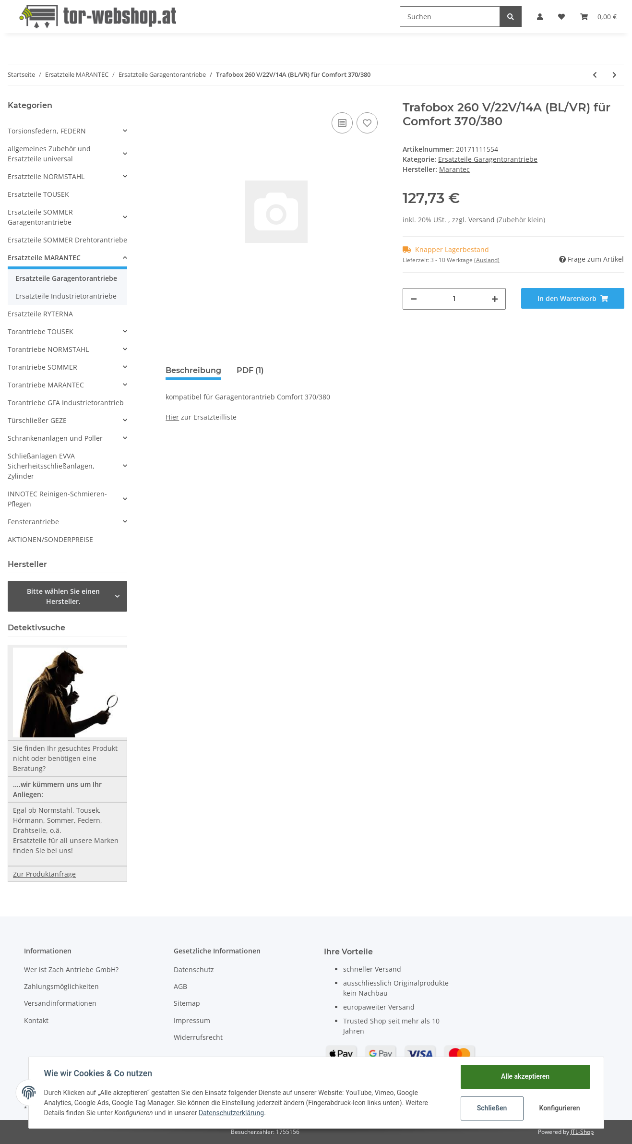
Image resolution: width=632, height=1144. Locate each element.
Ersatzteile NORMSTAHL (46, 176)
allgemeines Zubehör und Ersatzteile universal (49, 153)
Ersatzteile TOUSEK (38, 194)
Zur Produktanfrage (44, 874)
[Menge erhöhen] (494, 299)
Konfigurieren (559, 1108)
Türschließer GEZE (37, 420)
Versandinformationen (60, 1003)
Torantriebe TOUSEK (40, 331)
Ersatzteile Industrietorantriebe (66, 296)
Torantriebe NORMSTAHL (48, 349)
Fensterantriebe (33, 521)
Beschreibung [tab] (193, 370)
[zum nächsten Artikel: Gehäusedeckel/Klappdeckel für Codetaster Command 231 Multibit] (614, 74)
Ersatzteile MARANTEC (44, 257)
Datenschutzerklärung (231, 1113)
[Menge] (454, 299)
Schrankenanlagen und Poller (55, 438)
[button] (539, 16)
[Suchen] (450, 16)
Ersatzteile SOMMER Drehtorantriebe (67, 239)
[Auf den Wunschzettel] (367, 122)
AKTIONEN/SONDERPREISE (50, 539)
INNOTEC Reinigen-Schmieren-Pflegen (57, 498)
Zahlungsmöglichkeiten (61, 986)
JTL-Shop (582, 1132)
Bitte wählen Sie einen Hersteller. (63, 596)
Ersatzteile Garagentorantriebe (487, 159)
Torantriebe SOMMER (42, 367)
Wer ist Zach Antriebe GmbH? (71, 969)
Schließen (492, 1108)
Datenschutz (194, 969)
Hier (172, 416)
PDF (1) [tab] (250, 370)
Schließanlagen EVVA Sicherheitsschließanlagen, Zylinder (51, 466)
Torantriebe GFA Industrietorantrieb (66, 402)
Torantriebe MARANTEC (46, 384)
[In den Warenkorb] (572, 298)
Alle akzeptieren (525, 1076)
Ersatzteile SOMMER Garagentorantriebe (40, 217)
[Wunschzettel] (561, 16)
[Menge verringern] (413, 299)
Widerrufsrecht (198, 1037)
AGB (180, 986)
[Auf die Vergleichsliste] (342, 122)
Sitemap (187, 1003)
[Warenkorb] (598, 16)
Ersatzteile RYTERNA (40, 313)
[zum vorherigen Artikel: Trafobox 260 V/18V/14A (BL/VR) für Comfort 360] (595, 74)
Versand (482, 219)
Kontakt (36, 1020)
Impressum (192, 1020)
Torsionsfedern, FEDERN (47, 130)
